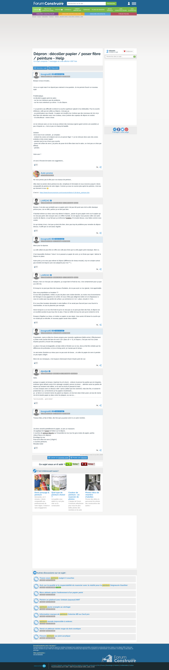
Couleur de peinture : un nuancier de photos (74, 496)
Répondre (53, 68)
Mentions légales (77, 665)
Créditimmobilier (77, 9)
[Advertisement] (84, 32)
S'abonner (128, 51)
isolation (68, 218)
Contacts (53, 665)
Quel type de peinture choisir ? (58, 495)
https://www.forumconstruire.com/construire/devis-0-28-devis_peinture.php (64, 192)
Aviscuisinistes (132, 9)
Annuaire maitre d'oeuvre (71, 14)
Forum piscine (124, 14)
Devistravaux (110, 9)
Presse (103, 665)
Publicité (116, 665)
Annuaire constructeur (45, 14)
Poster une (78, 458)
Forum (36, 9)
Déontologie (109, 665)
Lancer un (58, 458)
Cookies (131, 665)
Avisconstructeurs (121, 9)
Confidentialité (124, 665)
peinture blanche (48, 433)
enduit (47, 431)
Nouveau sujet (40, 68)
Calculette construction (89, 665)
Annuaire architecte (97, 14)
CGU (98, 665)
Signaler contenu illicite (64, 665)
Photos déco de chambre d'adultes (92, 495)
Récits (47, 9)
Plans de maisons (98, 9)
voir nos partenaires (38, 654)
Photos (58, 9)
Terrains (86, 9)
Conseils (68, 9)
